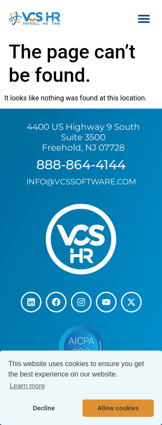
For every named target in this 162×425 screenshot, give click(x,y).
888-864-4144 (81, 165)
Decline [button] (44, 408)
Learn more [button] (27, 386)
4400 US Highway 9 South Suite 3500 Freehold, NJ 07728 (83, 137)
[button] (143, 18)
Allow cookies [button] (118, 408)
